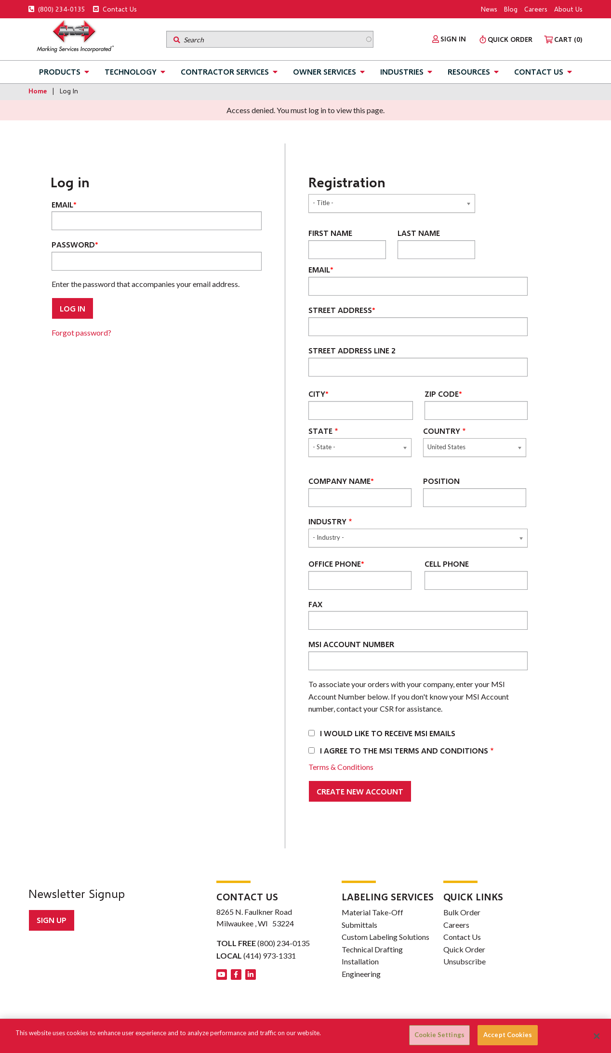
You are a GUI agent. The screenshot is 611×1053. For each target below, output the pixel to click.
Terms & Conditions (340, 766)
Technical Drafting (372, 949)
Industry (327, 521)
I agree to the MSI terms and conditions (404, 750)
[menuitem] (449, 39)
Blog (511, 9)
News (489, 9)
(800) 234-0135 (56, 9)
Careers (535, 9)
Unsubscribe (464, 961)
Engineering (361, 973)
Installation (360, 961)
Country (441, 430)
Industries (402, 71)
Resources (469, 71)
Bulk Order (461, 912)
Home (37, 91)
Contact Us (115, 9)
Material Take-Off (372, 912)
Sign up (51, 919)
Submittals (359, 924)
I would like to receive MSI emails (387, 733)
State (320, 430)
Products (59, 71)
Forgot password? (81, 332)
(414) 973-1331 (269, 955)
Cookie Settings (439, 1035)
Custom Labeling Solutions (385, 936)
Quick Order (464, 949)
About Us (568, 9)
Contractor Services (225, 71)
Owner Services (324, 71)
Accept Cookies (507, 1035)
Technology (131, 71)
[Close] (597, 1036)
